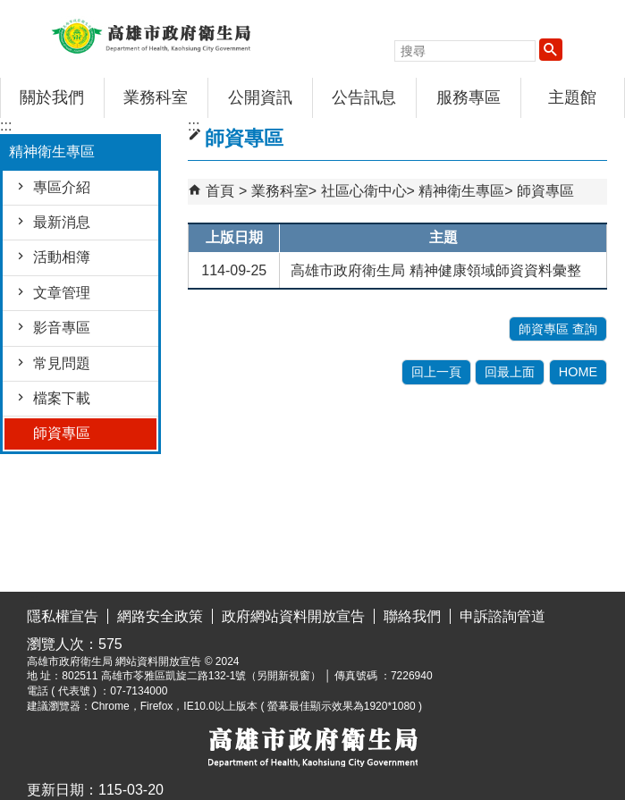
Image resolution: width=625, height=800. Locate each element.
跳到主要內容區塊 (9, 13)
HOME (578, 372)
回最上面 (510, 372)
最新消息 (61, 222)
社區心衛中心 (364, 190)
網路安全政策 (160, 616)
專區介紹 (61, 187)
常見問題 (61, 363)
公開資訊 (260, 97)
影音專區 (61, 327)
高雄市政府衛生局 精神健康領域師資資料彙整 (435, 270)
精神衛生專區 (461, 190)
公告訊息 (364, 97)
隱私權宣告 (62, 616)
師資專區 (61, 433)
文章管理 (61, 292)
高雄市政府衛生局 (151, 34)
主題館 (572, 97)
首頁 (220, 190)
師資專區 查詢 (558, 329)
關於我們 (52, 97)
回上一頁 (436, 372)
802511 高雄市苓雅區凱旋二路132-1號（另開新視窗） (191, 675)
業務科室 (155, 97)
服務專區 (468, 97)
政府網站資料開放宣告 (293, 616)
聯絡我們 (412, 616)
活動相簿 (61, 257)
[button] (550, 49)
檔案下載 (61, 398)
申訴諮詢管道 (502, 616)
